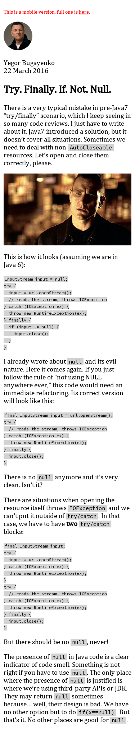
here (84, 12)
